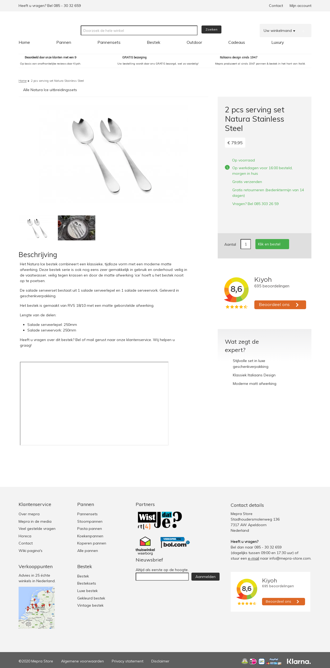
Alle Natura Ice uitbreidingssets (50, 89)
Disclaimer (160, 661)
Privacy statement (127, 661)
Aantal (230, 244)
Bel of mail (84, 339)
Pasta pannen (89, 528)
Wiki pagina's (30, 550)
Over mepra (29, 514)
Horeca (25, 536)
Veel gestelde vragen (37, 528)
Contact (276, 5)
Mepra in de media (35, 521)
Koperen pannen (91, 543)
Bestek (83, 576)
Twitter (285, 505)
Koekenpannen (90, 536)
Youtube (306, 505)
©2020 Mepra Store (36, 661)
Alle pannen (87, 550)
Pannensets (87, 514)
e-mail (253, 558)
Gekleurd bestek (91, 598)
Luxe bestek (87, 590)
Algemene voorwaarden (82, 661)
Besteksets (86, 583)
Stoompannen (89, 521)
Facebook (296, 505)
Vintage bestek (90, 605)
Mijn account (300, 5)
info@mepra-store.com (290, 558)
